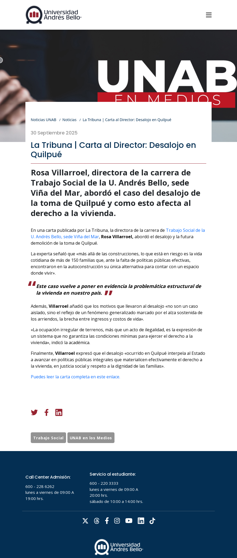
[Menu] (209, 15)
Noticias (69, 119)
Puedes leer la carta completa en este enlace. (75, 397)
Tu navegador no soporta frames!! (118, 504)
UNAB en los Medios (91, 448)
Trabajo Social (48, 448)
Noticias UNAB (43, 119)
